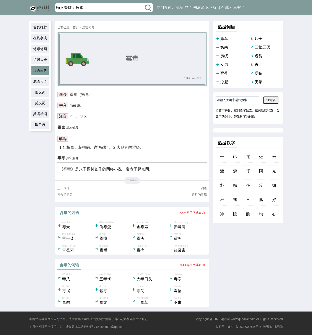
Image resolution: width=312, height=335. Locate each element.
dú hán (190, 277)
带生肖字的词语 (244, 116)
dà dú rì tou (152, 277)
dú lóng (115, 301)
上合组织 (225, 7)
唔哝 (258, 73)
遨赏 (258, 56)
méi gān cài (78, 237)
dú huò (78, 289)
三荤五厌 (262, 47)
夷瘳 (258, 82)
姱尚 (224, 47)
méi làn (115, 248)
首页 (76, 27)
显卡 (188, 7)
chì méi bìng (190, 225)
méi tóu (152, 237)
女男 (224, 64)
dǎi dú (190, 301)
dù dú (115, 289)
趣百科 (225, 319)
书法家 (198, 7)
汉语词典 (40, 70)
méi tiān (78, 225)
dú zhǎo (78, 277)
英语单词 (40, 114)
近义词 (40, 92)
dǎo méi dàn (115, 225)
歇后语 (40, 125)
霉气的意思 (65, 194)
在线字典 (40, 38)
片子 (258, 38)
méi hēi (190, 237)
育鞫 (224, 73)
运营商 (211, 7)
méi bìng (152, 248)
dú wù (190, 289)
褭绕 (224, 56)
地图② (278, 326)
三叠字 (238, 7)
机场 (179, 7)
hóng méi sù (190, 248)
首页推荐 (40, 27)
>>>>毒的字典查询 (192, 265)
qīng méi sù (78, 248)
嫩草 (224, 38)
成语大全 (40, 81)
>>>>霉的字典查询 (192, 212)
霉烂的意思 (199, 194)
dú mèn (152, 289)
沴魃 (224, 82)
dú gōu (78, 301)
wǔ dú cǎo (152, 301)
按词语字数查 (243, 110)
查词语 (270, 100)
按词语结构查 (264, 110)
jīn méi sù (152, 225)
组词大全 (40, 60)
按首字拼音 (223, 110)
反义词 (40, 103)
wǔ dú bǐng (115, 277)
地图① (267, 326)
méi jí (115, 237)
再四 (258, 64)
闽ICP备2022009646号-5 (244, 326)
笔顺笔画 (40, 49)
